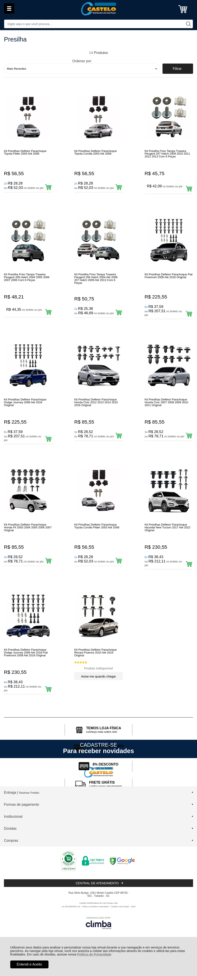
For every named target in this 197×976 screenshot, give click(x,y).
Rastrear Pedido (29, 815)
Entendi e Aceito (29, 964)
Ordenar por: (82, 61)
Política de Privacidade (94, 954)
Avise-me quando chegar (98, 695)
